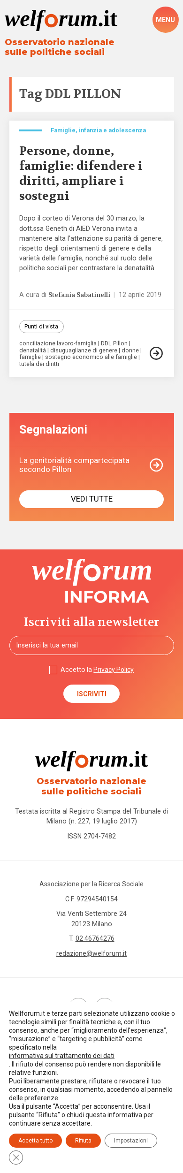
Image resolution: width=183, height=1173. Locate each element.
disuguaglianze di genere (84, 351)
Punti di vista (41, 326)
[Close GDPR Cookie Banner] (16, 1157)
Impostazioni (131, 1140)
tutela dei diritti (39, 365)
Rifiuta (83, 1140)
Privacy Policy (114, 670)
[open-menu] (165, 20)
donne (131, 351)
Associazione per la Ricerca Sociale (91, 885)
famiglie (30, 358)
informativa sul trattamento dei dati (61, 1055)
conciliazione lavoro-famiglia (58, 344)
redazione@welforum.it (91, 955)
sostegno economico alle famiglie (92, 358)
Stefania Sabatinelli (80, 294)
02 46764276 (94, 940)
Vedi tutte (91, 499)
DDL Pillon (115, 344)
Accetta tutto (35, 1140)
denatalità (32, 351)
